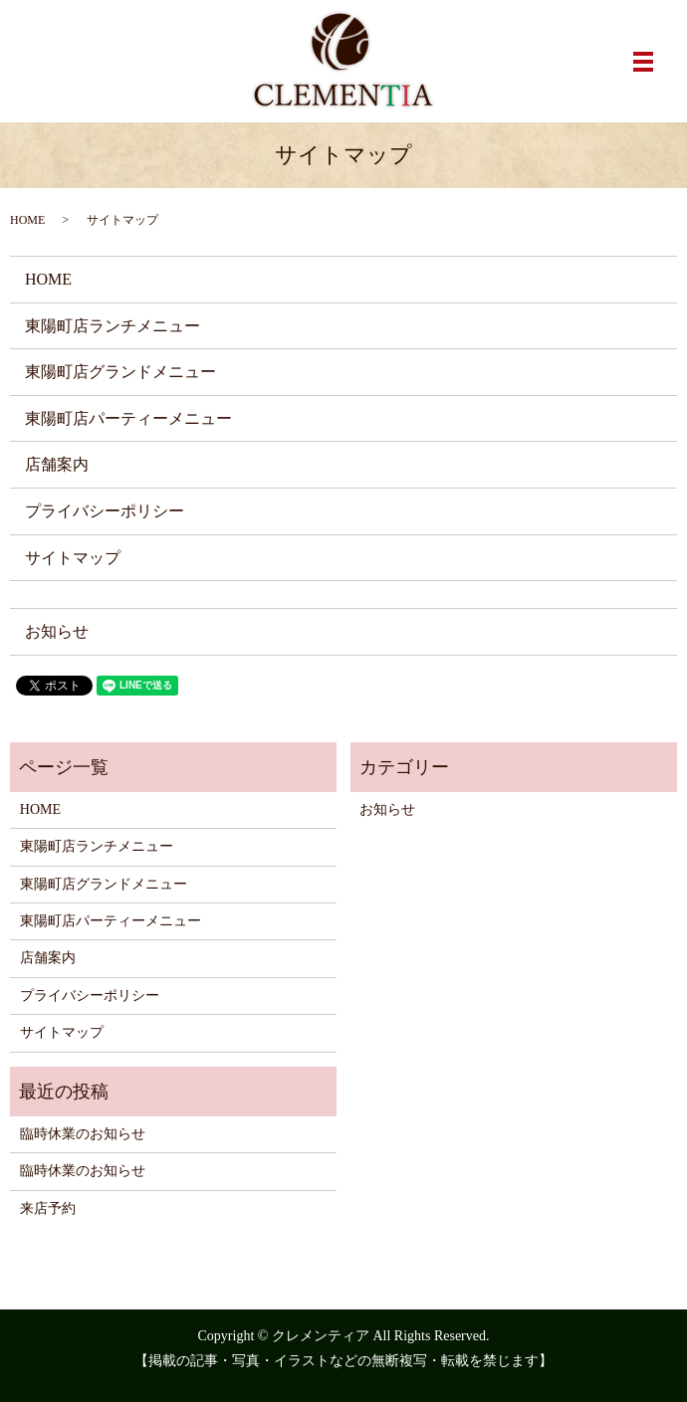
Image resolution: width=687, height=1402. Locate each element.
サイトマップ (72, 557)
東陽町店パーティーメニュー (128, 418)
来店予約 (48, 1208)
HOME (27, 220)
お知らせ (57, 631)
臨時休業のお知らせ (82, 1133)
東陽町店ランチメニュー (112, 325)
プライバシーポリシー (104, 510)
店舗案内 (57, 464)
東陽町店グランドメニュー (120, 371)
